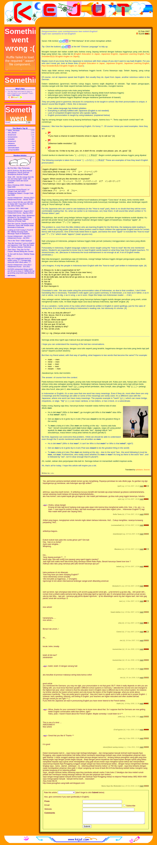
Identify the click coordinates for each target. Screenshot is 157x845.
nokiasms (11, 143)
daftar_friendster (14, 130)
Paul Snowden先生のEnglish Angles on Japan (62, 66)
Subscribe (129, 805)
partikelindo (12, 145)
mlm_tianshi (12, 133)
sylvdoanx (139, 470)
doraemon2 (12, 135)
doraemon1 (12, 141)
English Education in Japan (87, 54)
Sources (147, 470)
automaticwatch (13, 148)
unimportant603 (13, 150)
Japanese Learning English (131, 54)
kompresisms (12, 137)
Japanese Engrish (109, 54)
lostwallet (11, 139)
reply (141, 486)
